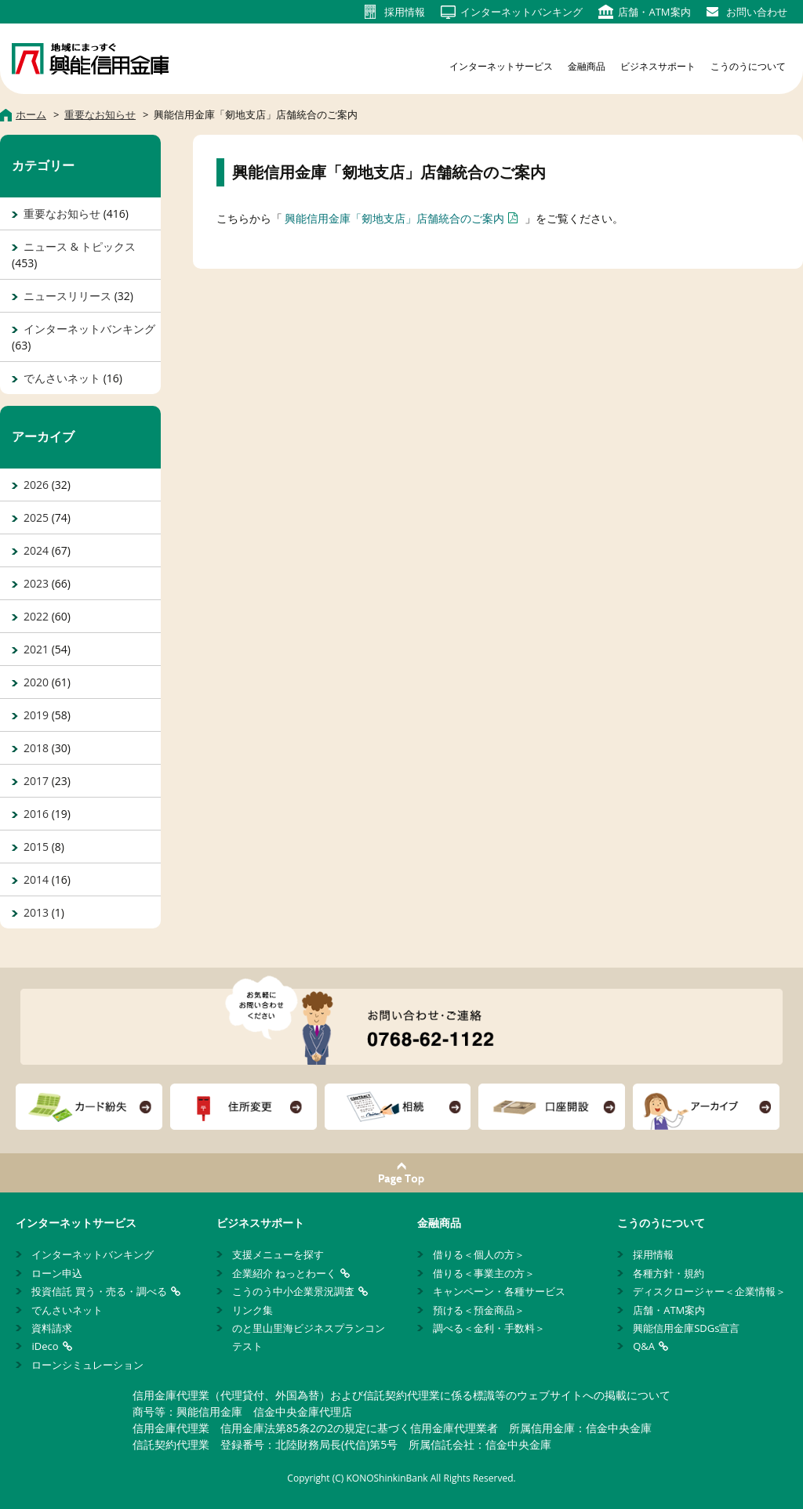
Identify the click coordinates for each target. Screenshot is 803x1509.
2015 (36, 846)
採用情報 (653, 1254)
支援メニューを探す (278, 1254)
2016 (36, 813)
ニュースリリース (67, 295)
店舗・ (654, 12)
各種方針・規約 (668, 1273)
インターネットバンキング (89, 328)
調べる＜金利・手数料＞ (489, 1328)
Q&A (644, 1346)
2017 (36, 780)
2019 (36, 714)
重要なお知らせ (62, 213)
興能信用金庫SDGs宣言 (686, 1328)
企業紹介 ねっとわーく (284, 1273)
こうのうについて (748, 66)
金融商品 (586, 66)
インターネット (521, 12)
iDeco (44, 1346)
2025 (36, 517)
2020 (36, 682)
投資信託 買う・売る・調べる (98, 1291)
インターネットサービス (501, 66)
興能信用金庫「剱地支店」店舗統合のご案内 (394, 218)
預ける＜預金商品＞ (479, 1310)
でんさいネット (62, 378)
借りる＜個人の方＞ (479, 1254)
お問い (756, 12)
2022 (36, 616)
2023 (36, 583)
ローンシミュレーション (87, 1365)
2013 (36, 912)
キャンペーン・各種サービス (499, 1291)
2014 (36, 879)
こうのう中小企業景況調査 (293, 1291)
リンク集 (252, 1310)
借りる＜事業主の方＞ (484, 1273)
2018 (36, 747)
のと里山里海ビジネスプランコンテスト (308, 1337)
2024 (36, 550)
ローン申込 (56, 1273)
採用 (404, 12)
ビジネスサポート (658, 66)
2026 (36, 484)
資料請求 (51, 1328)
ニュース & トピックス (80, 246)
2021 (36, 649)
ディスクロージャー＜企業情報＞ (709, 1291)
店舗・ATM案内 (669, 1310)
